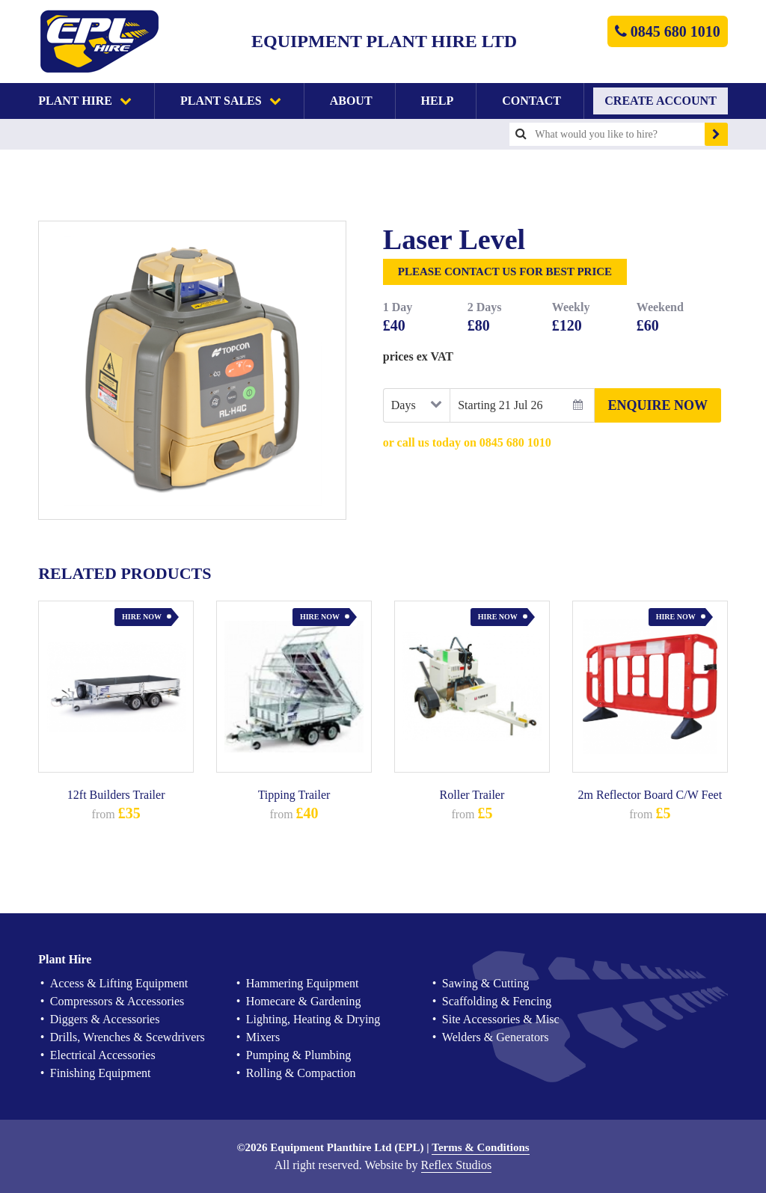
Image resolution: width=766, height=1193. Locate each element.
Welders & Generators (495, 1037)
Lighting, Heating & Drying (313, 1019)
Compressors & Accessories (117, 1001)
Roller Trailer (472, 794)
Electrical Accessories (103, 1055)
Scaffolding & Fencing (496, 1001)
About (351, 100)
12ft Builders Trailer (116, 794)
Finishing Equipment (100, 1073)
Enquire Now (658, 405)
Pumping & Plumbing (298, 1055)
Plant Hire (85, 100)
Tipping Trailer (294, 794)
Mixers (263, 1037)
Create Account (660, 100)
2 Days (485, 307)
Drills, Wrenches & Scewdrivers (127, 1037)
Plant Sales (230, 100)
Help (437, 100)
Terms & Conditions (480, 1147)
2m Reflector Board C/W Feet (650, 794)
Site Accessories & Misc (501, 1019)
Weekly (571, 307)
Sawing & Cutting (485, 983)
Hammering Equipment (302, 983)
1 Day (398, 307)
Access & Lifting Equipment (119, 983)
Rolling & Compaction (301, 1073)
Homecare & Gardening (303, 1001)
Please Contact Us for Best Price (505, 271)
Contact (531, 100)
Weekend (660, 307)
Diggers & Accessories (105, 1019)
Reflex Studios (456, 1165)
